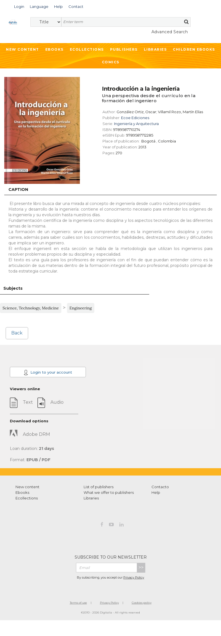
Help (155, 492)
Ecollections (87, 49)
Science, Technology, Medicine (31, 308)
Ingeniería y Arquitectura (136, 123)
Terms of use (78, 602)
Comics (110, 62)
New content (27, 487)
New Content (22, 49)
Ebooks (54, 49)
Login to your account (48, 372)
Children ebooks (194, 49)
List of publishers (98, 487)
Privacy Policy (133, 577)
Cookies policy (141, 602)
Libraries (155, 49)
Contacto (160, 487)
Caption (18, 189)
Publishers (124, 49)
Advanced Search (169, 31)
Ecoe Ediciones (135, 117)
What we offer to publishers (109, 492)
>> (141, 567)
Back (17, 333)
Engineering (81, 308)
